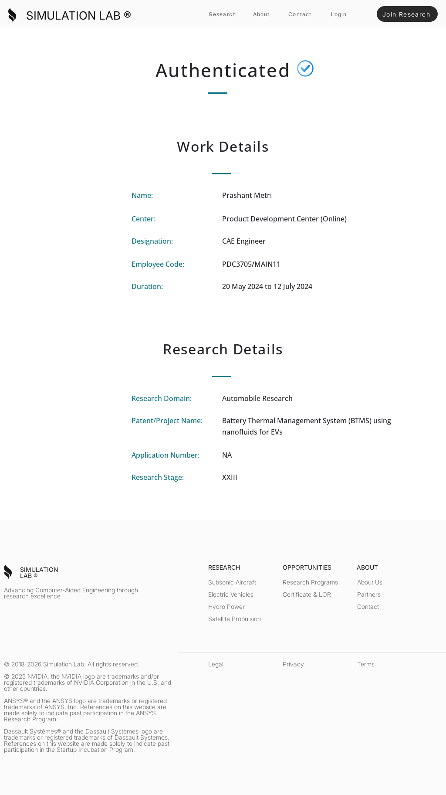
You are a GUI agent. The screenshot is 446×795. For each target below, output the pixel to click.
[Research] (223, 14)
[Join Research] (407, 14)
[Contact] (301, 14)
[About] (262, 14)
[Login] (339, 14)
